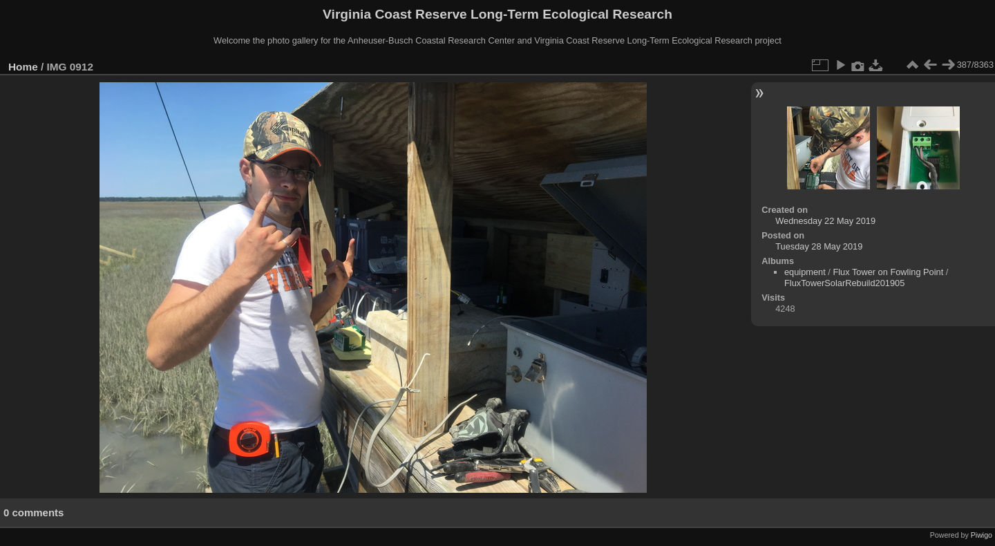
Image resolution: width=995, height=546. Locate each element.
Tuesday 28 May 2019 (818, 246)
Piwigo (981, 535)
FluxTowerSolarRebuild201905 (844, 283)
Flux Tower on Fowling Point (888, 272)
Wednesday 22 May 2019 (825, 221)
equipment (805, 272)
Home (23, 67)
